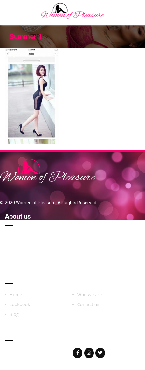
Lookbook (20, 304)
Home (16, 294)
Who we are (89, 294)
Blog (14, 314)
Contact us (88, 304)
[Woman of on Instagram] (89, 353)
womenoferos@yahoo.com (45, 352)
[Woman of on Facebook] (77, 353)
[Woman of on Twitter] (100, 353)
